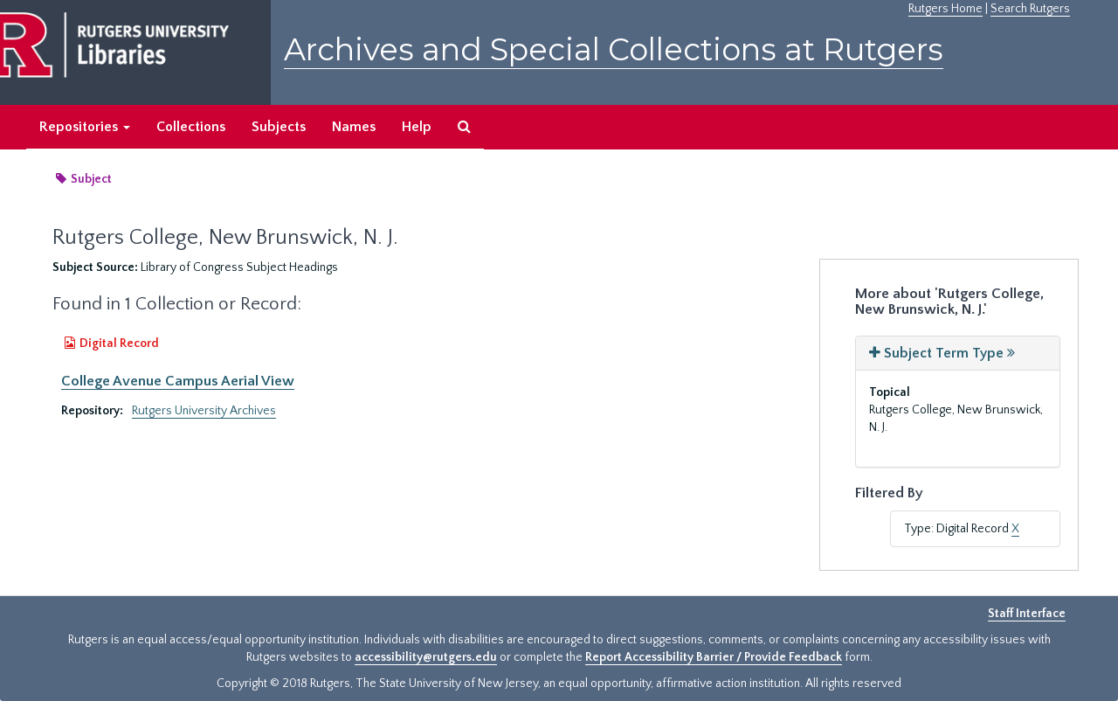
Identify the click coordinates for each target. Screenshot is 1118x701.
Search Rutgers (1030, 9)
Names (354, 127)
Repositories (84, 127)
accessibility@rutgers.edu (426, 657)
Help (416, 127)
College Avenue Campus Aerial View (177, 381)
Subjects (279, 127)
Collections (190, 127)
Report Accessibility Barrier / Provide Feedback (713, 657)
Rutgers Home (945, 9)
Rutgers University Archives (204, 411)
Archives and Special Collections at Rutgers (613, 49)
